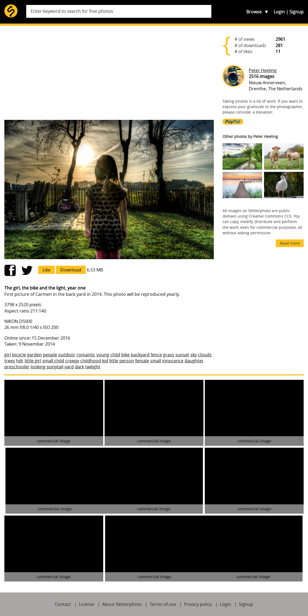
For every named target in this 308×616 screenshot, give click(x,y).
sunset (182, 355)
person (126, 361)
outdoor (66, 355)
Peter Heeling (263, 70)
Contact (63, 604)
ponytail (55, 367)
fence (156, 355)
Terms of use (163, 604)
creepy (72, 361)
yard (69, 367)
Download (70, 270)
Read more (290, 243)
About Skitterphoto (122, 604)
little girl (33, 361)
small (155, 361)
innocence (172, 361)
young (102, 355)
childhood (90, 361)
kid (105, 361)
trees (9, 361)
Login (279, 12)
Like (47, 270)
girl (7, 355)
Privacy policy (198, 604)
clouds (205, 355)
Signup (296, 12)
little (113, 361)
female (142, 361)
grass (168, 355)
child (115, 355)
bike (125, 355)
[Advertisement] (109, 72)
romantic (85, 355)
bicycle (19, 355)
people (50, 355)
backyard (140, 355)
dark (79, 367)
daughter (194, 361)
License (86, 604)
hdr (19, 361)
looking (38, 367)
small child (53, 361)
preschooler (16, 367)
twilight (92, 367)
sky (193, 355)
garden (34, 355)
